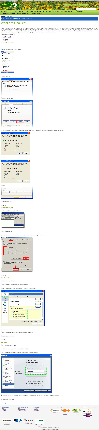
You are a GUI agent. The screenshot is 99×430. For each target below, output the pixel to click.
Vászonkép (55, 412)
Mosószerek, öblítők (87, 417)
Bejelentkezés (83, 5)
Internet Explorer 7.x (7, 36)
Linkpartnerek (36, 410)
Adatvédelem (36, 408)
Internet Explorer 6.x (7, 37)
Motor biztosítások (6, 423)
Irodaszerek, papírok (87, 413)
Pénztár (75, 5)
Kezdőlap (3, 16)
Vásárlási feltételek (22, 409)
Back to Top (3, 205)
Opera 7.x (5, 40)
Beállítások (68, 5)
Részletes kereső (76, 407)
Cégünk (3, 408)
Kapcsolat (94, 1)
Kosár (89, 5)
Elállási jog (36, 409)
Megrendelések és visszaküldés (89, 407)
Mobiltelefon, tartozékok (17, 422)
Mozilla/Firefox (6, 39)
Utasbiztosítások (7, 424)
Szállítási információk (22, 410)
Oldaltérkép (4, 410)
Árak (19, 408)
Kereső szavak (67, 407)
